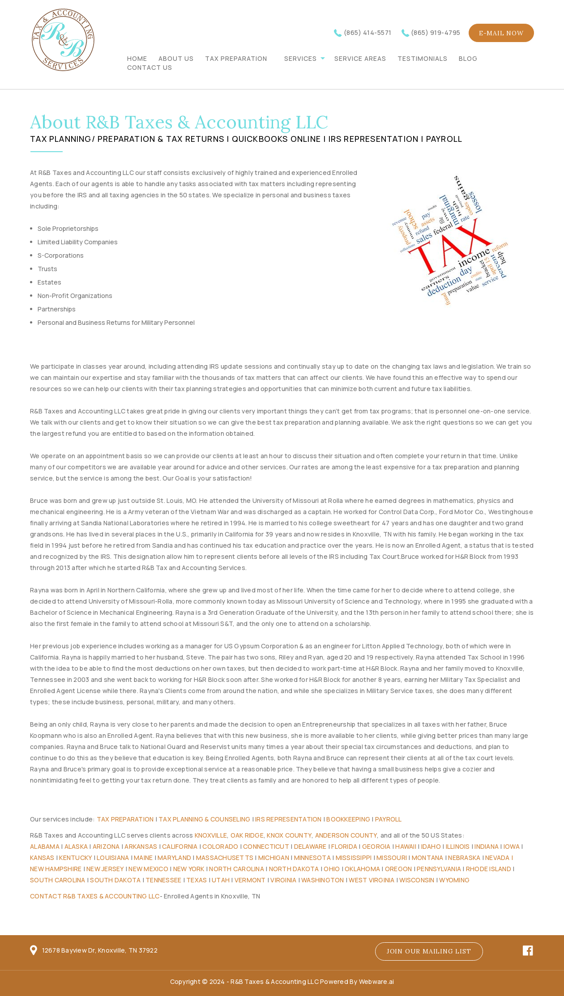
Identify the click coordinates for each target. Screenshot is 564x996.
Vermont (250, 880)
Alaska (76, 846)
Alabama (45, 846)
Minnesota (312, 857)
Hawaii (405, 846)
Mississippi (354, 857)
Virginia (283, 880)
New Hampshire (55, 868)
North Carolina (236, 868)
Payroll (388, 819)
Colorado (220, 846)
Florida (344, 846)
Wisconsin (416, 880)
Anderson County (346, 835)
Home (137, 58)
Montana (428, 857)
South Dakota (115, 880)
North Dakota (294, 868)
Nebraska (464, 857)
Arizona (106, 846)
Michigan (273, 857)
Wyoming (454, 880)
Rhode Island (488, 868)
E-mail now (501, 33)
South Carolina (57, 880)
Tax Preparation (125, 819)
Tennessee (163, 880)
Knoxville (211, 835)
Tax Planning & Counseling (204, 819)
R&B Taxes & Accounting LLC (275, 981)
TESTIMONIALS (422, 58)
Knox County (289, 835)
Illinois (458, 846)
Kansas (42, 857)
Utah (221, 880)
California (180, 846)
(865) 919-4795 (436, 32)
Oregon (398, 868)
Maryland (174, 857)
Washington (322, 880)
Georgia (376, 846)
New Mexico (148, 868)
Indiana (486, 846)
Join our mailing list (429, 951)
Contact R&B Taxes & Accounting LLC (95, 896)
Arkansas (140, 846)
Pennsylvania (439, 868)
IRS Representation (288, 819)
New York (189, 868)
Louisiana (113, 857)
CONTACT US (149, 67)
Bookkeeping (348, 819)
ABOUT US (176, 58)
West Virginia (371, 880)
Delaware (310, 846)
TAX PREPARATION (236, 58)
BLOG (468, 58)
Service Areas (360, 58)
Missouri (391, 857)
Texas (196, 880)
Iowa (512, 846)
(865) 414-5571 (368, 32)
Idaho (431, 846)
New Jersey (105, 868)
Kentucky (75, 857)
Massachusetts (224, 857)
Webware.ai (376, 981)
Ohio (332, 868)
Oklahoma (362, 868)
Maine (143, 857)
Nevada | (499, 857)
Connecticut (266, 846)
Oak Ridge (247, 835)
